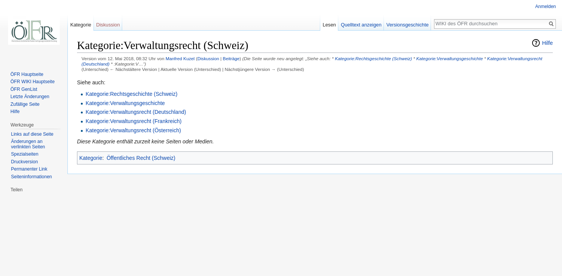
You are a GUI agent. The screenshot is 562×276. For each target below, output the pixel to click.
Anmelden (545, 6)
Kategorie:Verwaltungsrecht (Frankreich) (133, 121)
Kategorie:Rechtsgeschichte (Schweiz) (373, 58)
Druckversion (24, 161)
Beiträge (231, 58)
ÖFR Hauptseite (26, 74)
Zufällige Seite (24, 104)
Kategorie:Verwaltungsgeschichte (449, 58)
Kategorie (90, 158)
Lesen (329, 25)
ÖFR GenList (23, 89)
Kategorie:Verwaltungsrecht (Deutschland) (135, 112)
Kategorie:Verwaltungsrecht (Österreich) (133, 130)
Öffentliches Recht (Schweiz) (141, 158)
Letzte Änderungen (29, 96)
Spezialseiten (24, 154)
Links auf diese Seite (32, 134)
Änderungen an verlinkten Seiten (28, 144)
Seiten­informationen (31, 176)
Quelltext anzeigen (361, 25)
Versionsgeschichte (408, 25)
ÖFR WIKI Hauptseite (32, 81)
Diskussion (208, 58)
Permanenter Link (29, 169)
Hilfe (547, 43)
